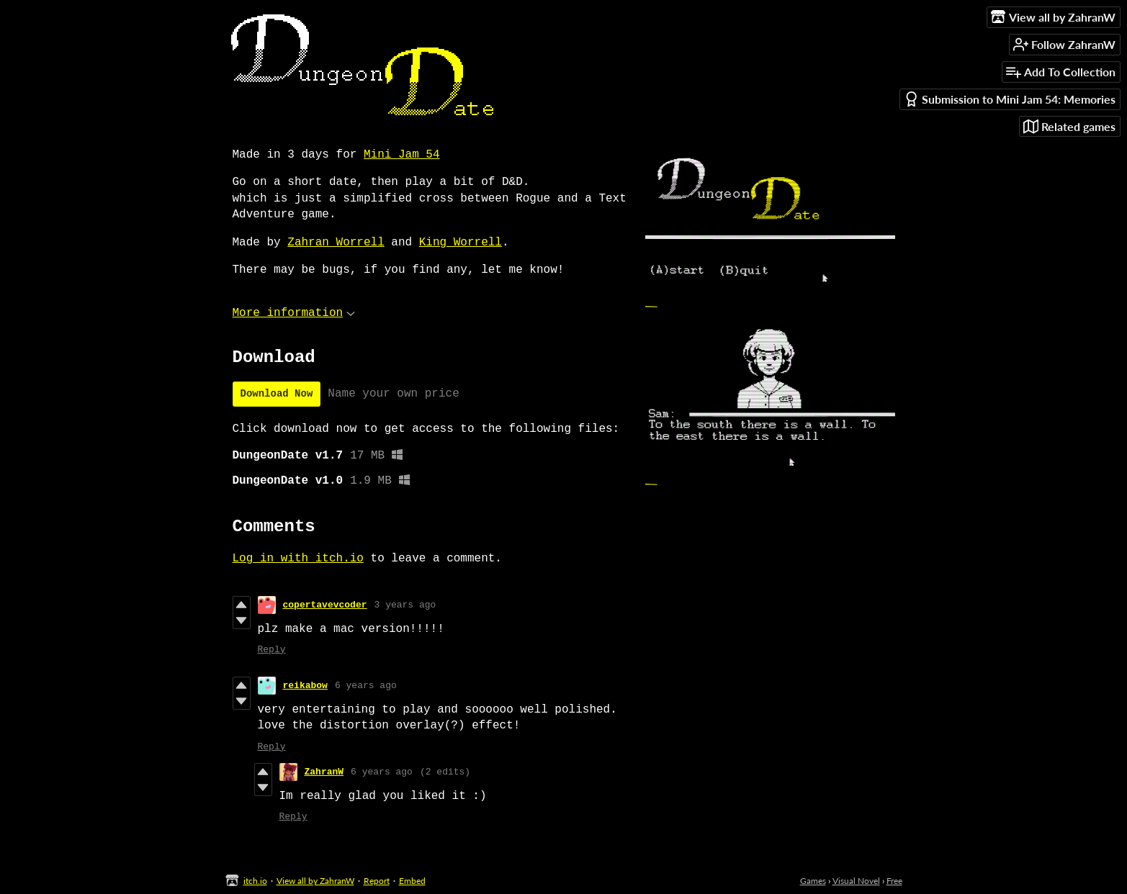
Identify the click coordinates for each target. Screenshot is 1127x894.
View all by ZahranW (315, 880)
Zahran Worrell (335, 242)
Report (377, 880)
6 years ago (366, 685)
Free (894, 880)
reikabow (305, 685)
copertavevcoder (325, 605)
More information (294, 313)
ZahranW (324, 772)
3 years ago (405, 605)
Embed (412, 880)
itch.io (255, 880)
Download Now (277, 393)
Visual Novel (856, 880)
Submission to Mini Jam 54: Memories (1009, 99)
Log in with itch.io (298, 558)
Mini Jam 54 (402, 154)
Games (813, 880)
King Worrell (460, 242)
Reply (272, 649)
